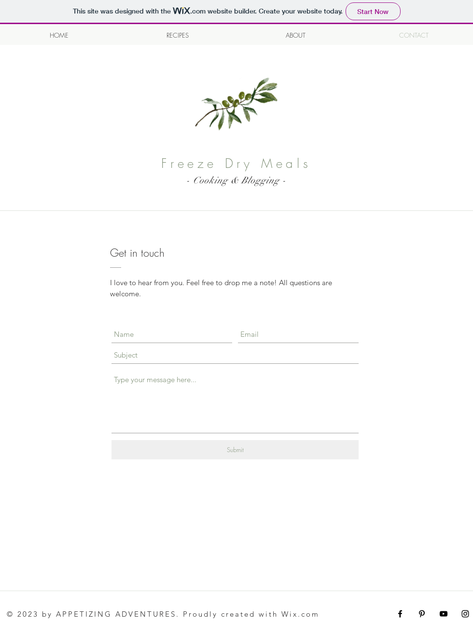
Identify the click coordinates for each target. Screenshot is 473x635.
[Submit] (235, 449)
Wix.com (300, 614)
